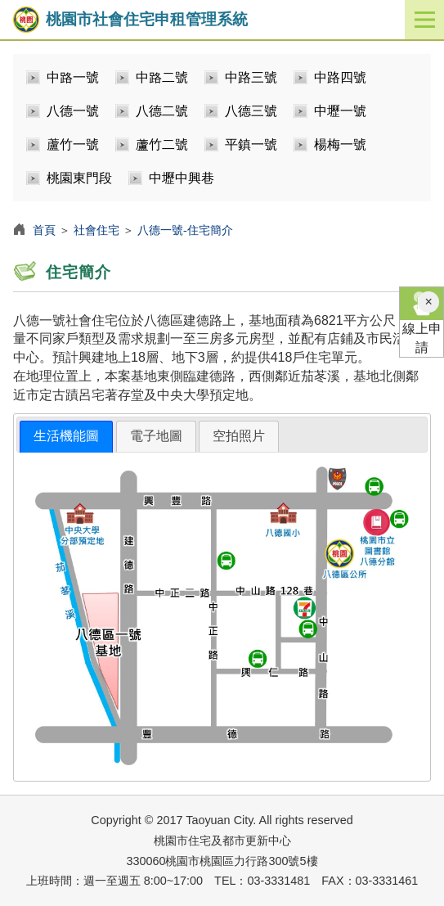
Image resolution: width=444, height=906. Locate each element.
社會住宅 (96, 230)
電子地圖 (156, 436)
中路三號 (251, 77)
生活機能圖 (66, 436)
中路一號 (73, 77)
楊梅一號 (340, 144)
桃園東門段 (79, 178)
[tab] (66, 437)
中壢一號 (340, 111)
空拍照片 (239, 436)
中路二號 (162, 77)
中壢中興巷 (181, 178)
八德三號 (251, 111)
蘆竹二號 (162, 144)
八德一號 (73, 111)
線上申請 (421, 320)
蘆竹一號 (73, 144)
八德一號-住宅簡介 (185, 230)
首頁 (44, 230)
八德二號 (162, 111)
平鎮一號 (251, 144)
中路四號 (340, 77)
